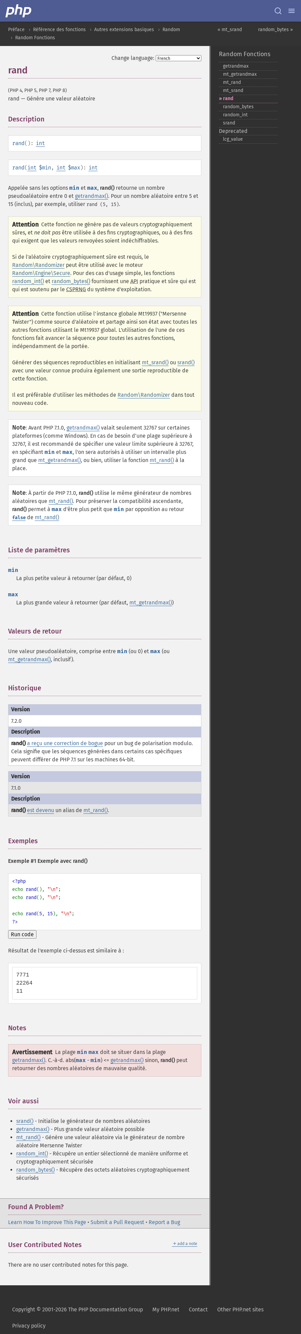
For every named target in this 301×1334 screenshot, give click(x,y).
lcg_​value (233, 139)
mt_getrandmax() (59, 460)
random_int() (28, 281)
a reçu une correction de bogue (65, 743)
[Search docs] (278, 11)
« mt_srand (230, 29)
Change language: (132, 58)
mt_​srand (233, 90)
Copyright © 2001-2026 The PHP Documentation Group (77, 1309)
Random (171, 29)
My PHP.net (165, 1309)
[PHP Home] (18, 11)
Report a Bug (164, 1222)
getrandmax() (91, 196)
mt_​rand (232, 82)
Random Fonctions (35, 38)
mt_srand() (155, 362)
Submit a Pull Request (117, 1222)
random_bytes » (275, 29)
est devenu (40, 810)
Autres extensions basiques (124, 29)
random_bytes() (71, 281)
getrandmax (236, 66)
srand (229, 123)
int (40, 143)
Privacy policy (29, 1325)
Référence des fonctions (59, 29)
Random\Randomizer (38, 265)
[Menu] (291, 11)
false (19, 518)
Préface (16, 29)
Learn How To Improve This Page (47, 1222)
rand (228, 98)
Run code (22, 934)
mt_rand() (162, 460)
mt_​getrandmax (240, 74)
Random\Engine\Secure (41, 273)
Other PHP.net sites (240, 1309)
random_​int (235, 115)
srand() (186, 362)
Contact (198, 1309)
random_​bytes (238, 107)
